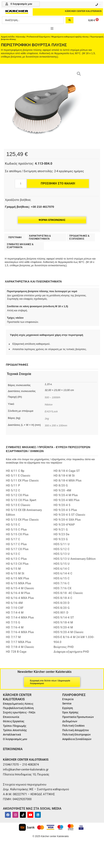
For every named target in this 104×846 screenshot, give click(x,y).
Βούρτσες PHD (64, 647)
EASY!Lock (51, 411)
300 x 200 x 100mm (56, 425)
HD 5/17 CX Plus (17, 549)
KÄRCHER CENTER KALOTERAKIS (83, 11)
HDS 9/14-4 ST (64, 617)
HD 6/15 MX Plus (17, 578)
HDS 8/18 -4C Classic (68, 593)
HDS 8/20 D (62, 603)
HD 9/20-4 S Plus (65, 510)
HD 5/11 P (13, 485)
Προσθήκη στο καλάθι (58, 183)
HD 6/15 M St (15, 573)
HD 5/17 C (13, 539)
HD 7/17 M (13, 637)
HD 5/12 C (13, 490)
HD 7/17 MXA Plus (18, 642)
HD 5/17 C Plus (16, 544)
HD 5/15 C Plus (16, 529)
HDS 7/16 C (62, 583)
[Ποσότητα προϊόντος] (21, 183)
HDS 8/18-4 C (63, 598)
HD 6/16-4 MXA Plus (20, 598)
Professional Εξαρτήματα (38, 37)
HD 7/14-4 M (14, 612)
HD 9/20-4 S (62, 505)
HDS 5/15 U (62, 564)
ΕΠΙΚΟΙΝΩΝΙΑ (13, 749)
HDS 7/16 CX (62, 588)
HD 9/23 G (61, 539)
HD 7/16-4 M (14, 627)
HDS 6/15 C (62, 578)
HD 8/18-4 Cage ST (67, 471)
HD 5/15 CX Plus (17, 534)
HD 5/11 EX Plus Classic (22, 480)
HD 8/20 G (61, 485)
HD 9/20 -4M (62, 490)
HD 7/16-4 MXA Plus (20, 632)
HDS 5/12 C (62, 549)
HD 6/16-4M (14, 603)
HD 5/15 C (13, 524)
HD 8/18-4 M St (64, 475)
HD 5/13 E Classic (18, 505)
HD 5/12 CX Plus (17, 495)
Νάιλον (49, 404)
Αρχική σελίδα (7, 37)
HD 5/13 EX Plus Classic (22, 519)
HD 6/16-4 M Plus (18, 593)
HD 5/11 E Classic (18, 475)
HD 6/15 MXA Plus (18, 583)
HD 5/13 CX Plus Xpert (21, 500)
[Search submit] (69, 20)
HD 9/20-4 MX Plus (67, 500)
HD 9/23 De (61, 534)
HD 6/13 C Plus (16, 559)
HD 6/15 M (13, 568)
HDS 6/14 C (62, 568)
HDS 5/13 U (62, 554)
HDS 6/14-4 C (63, 573)
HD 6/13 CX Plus (17, 564)
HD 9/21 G (61, 529)
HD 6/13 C (13, 554)
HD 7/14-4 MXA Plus (20, 617)
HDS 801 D (61, 612)
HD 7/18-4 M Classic (20, 647)
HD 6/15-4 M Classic (20, 588)
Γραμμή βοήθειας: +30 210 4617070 (29, 206)
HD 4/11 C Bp (15, 471)
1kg (47, 418)
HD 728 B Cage (16, 651)
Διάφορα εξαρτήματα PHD (71, 651)
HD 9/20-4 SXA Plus (67, 519)
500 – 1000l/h (52, 397)
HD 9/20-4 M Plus (66, 495)
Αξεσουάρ (20, 37)
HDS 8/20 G (62, 608)
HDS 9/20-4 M (63, 627)
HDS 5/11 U (62, 544)
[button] (52, 28)
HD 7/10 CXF (14, 608)
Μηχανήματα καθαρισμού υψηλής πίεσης (70, 37)
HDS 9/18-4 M (63, 622)
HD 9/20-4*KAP (64, 524)
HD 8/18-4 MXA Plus (68, 480)
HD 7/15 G (13, 622)
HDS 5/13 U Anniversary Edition (75, 559)
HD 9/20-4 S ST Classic (69, 514)
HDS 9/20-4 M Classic (69, 632)
